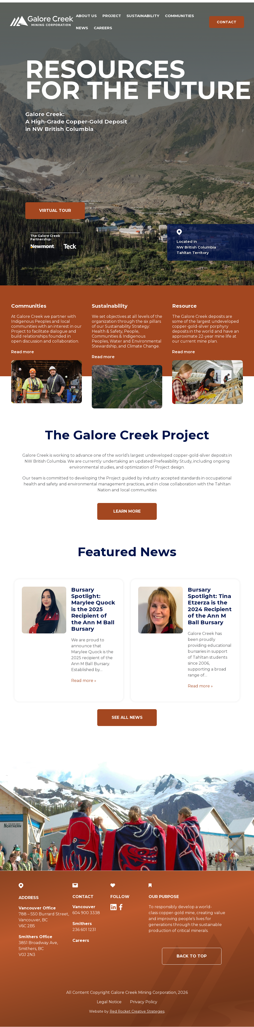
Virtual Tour (55, 210)
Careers (103, 27)
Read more (22, 352)
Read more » (83, 680)
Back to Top (181, 956)
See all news (127, 717)
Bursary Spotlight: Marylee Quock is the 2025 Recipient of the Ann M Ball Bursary (93, 609)
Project (111, 15)
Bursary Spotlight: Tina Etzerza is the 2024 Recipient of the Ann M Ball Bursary (210, 606)
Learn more (127, 511)
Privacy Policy (143, 1002)
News (82, 27)
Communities (179, 15)
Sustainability (143, 15)
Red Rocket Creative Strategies (137, 1011)
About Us (86, 15)
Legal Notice (109, 1002)
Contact (226, 22)
